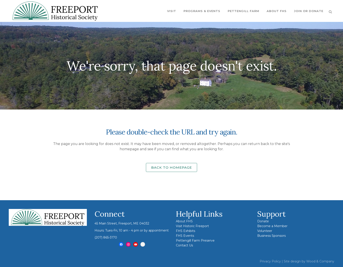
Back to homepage (171, 167)
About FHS (184, 221)
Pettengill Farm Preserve (195, 240)
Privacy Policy (270, 261)
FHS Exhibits (185, 231)
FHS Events (185, 236)
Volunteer (264, 231)
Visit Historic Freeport (192, 226)
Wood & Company (320, 261)
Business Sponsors (271, 236)
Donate (263, 221)
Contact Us (184, 245)
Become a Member (272, 226)
